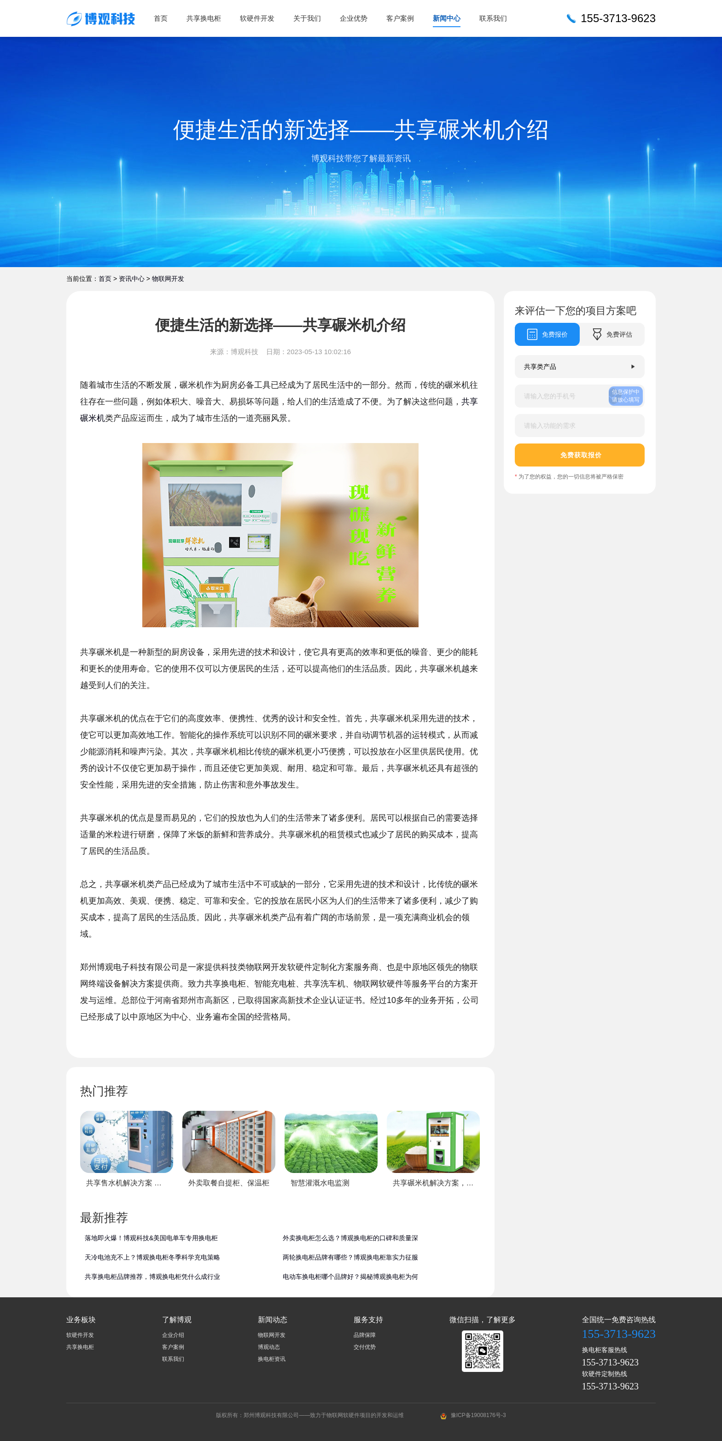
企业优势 (353, 18)
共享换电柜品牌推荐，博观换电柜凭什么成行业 (152, 1276)
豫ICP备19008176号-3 (478, 1415)
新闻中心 (446, 18)
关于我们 (307, 18)
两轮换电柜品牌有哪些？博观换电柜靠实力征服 (350, 1257)
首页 (161, 18)
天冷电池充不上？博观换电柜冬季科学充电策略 (152, 1257)
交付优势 (365, 1347)
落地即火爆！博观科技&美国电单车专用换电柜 (151, 1238)
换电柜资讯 (271, 1359)
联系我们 (493, 18)
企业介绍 (173, 1335)
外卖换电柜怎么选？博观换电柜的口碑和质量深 (350, 1238)
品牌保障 (365, 1335)
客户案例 (400, 18)
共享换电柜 (203, 18)
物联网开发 (168, 278)
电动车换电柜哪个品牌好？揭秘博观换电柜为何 (350, 1276)
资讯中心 (132, 278)
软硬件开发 (257, 18)
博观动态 (269, 1347)
